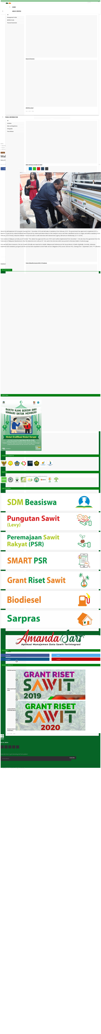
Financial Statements (12, 22)
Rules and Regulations (12, 126)
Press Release (10, 131)
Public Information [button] (11, 117)
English (89, 2)
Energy (3, 147)
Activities (9, 123)
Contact (3, 2)
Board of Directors (30, 58)
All (7, 14)
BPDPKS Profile (10, 20)
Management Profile (12, 17)
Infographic (10, 128)
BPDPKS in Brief (29, 108)
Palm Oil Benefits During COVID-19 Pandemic (36, 263)
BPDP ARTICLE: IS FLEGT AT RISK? (34, 164)
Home (14, 7)
